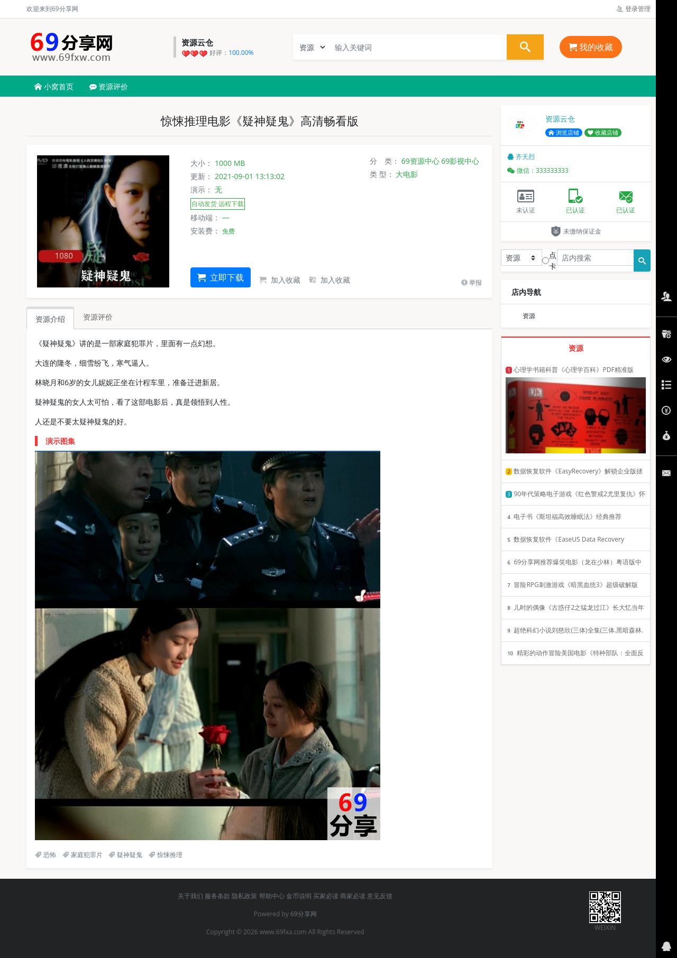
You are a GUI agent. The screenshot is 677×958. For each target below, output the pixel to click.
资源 (529, 315)
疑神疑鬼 (125, 854)
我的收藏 (591, 47)
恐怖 (45, 854)
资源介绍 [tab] (50, 319)
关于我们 (190, 895)
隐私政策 (244, 895)
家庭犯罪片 (82, 854)
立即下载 (220, 277)
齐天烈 (521, 156)
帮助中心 (272, 895)
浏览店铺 (563, 132)
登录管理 (633, 8)
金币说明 (299, 895)
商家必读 (352, 895)
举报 (471, 282)
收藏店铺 (603, 132)
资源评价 (109, 86)
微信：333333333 (538, 170)
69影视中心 (460, 161)
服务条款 (217, 895)
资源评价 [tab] (98, 317)
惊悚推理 (165, 854)
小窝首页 (54, 86)
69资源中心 (420, 161)
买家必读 (325, 895)
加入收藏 (279, 280)
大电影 (407, 174)
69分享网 (303, 913)
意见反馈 (379, 895)
